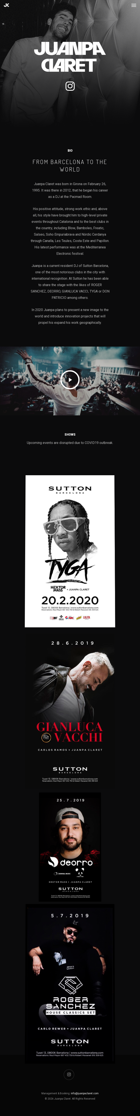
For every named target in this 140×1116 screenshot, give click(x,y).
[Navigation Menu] (133, 5)
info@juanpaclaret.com (85, 1093)
